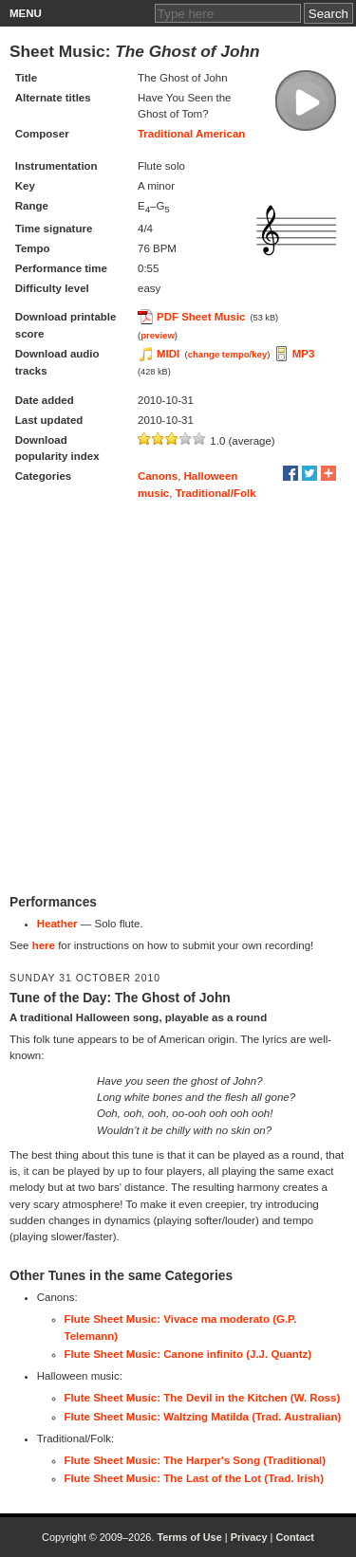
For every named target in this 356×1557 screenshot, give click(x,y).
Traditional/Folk (216, 493)
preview (158, 335)
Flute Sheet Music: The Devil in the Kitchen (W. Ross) (203, 1397)
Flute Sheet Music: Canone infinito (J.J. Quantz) (188, 1354)
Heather (57, 923)
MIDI (168, 353)
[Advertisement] (178, 697)
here (43, 945)
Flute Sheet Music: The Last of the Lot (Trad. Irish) (194, 1478)
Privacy (249, 1537)
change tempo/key (228, 354)
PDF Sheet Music (201, 316)
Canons (158, 476)
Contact (294, 1537)
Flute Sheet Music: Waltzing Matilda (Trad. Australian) (203, 1416)
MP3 (303, 353)
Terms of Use (189, 1537)
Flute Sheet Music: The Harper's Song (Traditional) (196, 1460)
